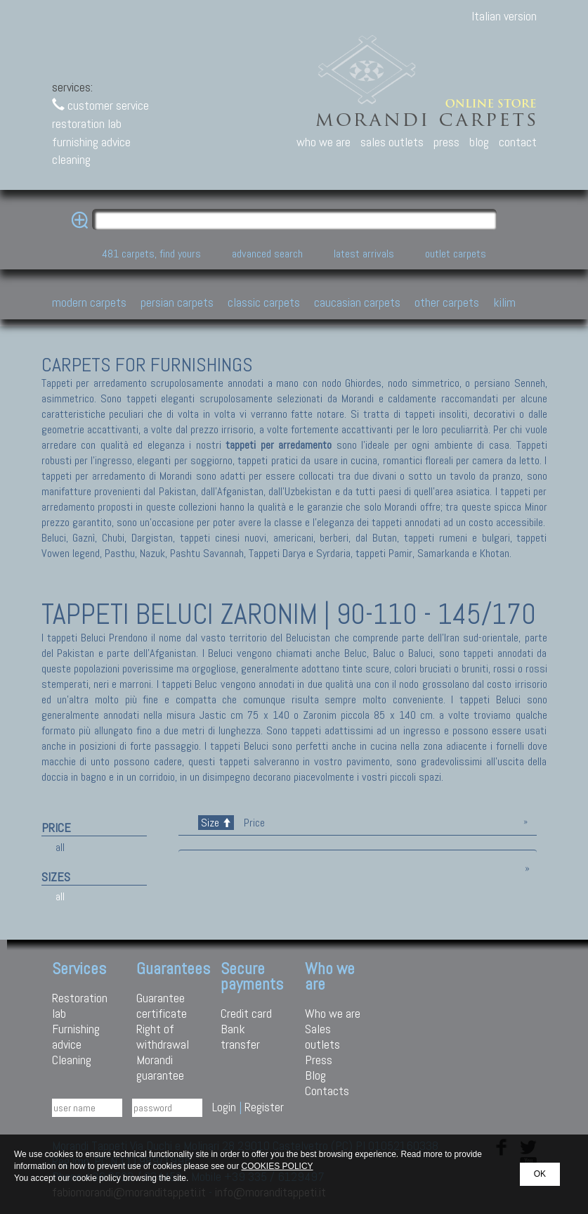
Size (216, 822)
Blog (315, 1075)
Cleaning (71, 1060)
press (446, 142)
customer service (100, 105)
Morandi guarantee (160, 1067)
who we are (323, 142)
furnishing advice (91, 142)
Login (224, 1107)
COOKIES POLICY (277, 1166)
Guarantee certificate (161, 1005)
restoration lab (87, 123)
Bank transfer (240, 1036)
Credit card (246, 1013)
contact (518, 142)
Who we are (332, 1013)
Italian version (504, 16)
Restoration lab (79, 1005)
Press (318, 1060)
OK (540, 1174)
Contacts (327, 1090)
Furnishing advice (76, 1036)
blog (479, 142)
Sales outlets (322, 1036)
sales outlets (392, 142)
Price (253, 822)
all (60, 847)
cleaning (71, 159)
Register (264, 1107)
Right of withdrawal (162, 1036)
